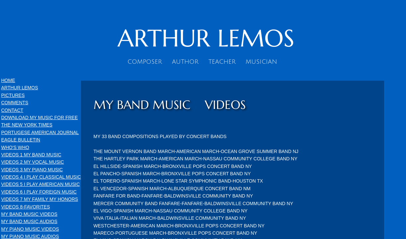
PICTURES (13, 95)
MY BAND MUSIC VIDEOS (29, 214)
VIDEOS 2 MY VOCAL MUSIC (32, 162)
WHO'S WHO (15, 147)
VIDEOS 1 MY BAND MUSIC (31, 154)
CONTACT (12, 110)
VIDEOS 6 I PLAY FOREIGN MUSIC (39, 192)
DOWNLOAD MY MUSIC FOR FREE (39, 117)
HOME (8, 80)
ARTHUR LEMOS (19, 87)
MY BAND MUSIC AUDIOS (29, 221)
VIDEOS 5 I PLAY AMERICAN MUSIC (40, 184)
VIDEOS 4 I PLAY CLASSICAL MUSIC (41, 177)
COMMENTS (15, 102)
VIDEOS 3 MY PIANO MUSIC (32, 169)
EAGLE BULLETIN (21, 139)
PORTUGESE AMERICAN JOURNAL (40, 132)
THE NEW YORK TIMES (26, 124)
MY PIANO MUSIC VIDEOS (30, 229)
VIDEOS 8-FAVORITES (25, 206)
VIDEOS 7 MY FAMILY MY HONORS (39, 199)
